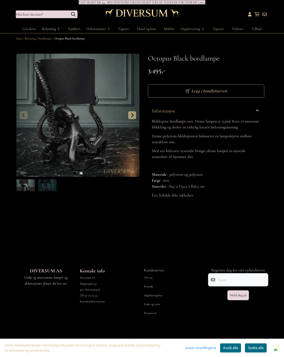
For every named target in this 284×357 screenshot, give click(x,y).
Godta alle (256, 348)
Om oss (148, 277)
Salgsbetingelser (153, 295)
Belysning (31, 38)
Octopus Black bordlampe (69, 38)
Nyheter (238, 28)
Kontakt (148, 286)
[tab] (74, 173)
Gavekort (29, 28)
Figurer (123, 28)
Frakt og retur (152, 304)
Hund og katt (146, 28)
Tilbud (257, 28)
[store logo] (142, 14)
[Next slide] (132, 115)
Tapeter (218, 28)
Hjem (19, 38)
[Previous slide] (24, 115)
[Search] (73, 14)
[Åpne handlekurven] (257, 14)
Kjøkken (74, 28)
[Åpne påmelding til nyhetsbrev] (264, 14)
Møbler (169, 28)
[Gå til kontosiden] (249, 14)
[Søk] (47, 14)
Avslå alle (230, 348)
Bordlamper (45, 38)
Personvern (150, 313)
